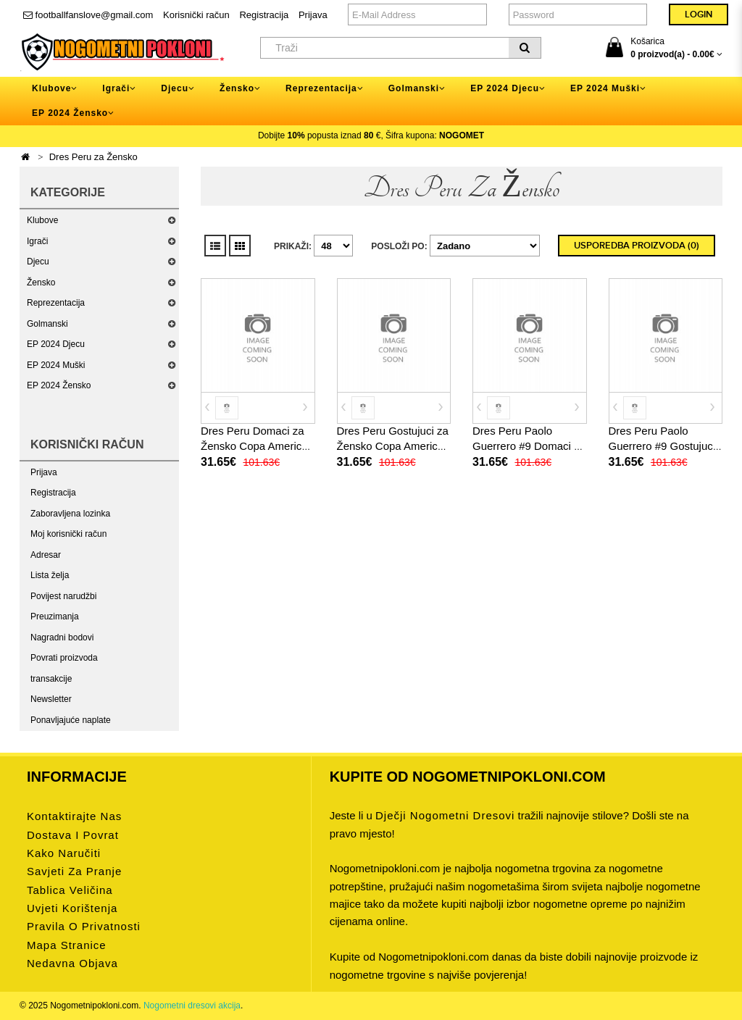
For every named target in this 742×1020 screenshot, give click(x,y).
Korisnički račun (196, 14)
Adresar (45, 555)
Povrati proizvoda (64, 658)
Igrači (37, 241)
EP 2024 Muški (56, 365)
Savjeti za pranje (74, 871)
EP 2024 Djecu (56, 344)
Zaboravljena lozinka (70, 514)
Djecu (38, 261)
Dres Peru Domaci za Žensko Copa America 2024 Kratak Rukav (254, 446)
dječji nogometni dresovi (444, 815)
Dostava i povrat (73, 835)
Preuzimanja (54, 616)
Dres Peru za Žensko (93, 156)
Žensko (41, 282)
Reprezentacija (56, 303)
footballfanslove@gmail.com (88, 14)
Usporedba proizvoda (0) (636, 245)
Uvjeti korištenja (72, 908)
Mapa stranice (67, 945)
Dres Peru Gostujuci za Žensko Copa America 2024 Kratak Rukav (393, 446)
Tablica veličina (70, 890)
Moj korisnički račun (68, 534)
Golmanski (47, 324)
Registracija (263, 14)
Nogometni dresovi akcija (192, 1005)
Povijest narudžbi (63, 596)
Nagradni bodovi (61, 637)
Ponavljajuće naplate (70, 720)
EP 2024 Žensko (59, 385)
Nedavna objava (72, 963)
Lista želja (49, 575)
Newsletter (51, 699)
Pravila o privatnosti (84, 926)
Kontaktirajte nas (74, 816)
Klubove (42, 220)
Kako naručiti (64, 853)
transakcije (51, 679)
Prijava (313, 14)
